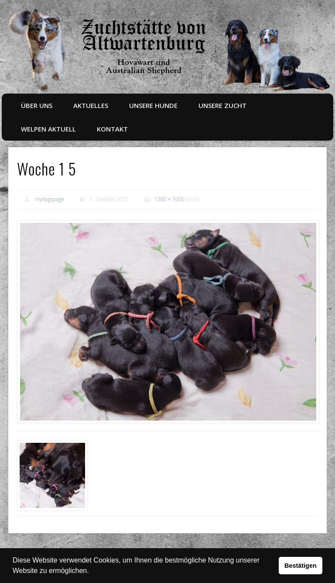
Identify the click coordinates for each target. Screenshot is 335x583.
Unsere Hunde (153, 105)
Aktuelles (90, 105)
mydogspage (49, 199)
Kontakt (112, 129)
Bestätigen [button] (300, 565)
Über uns (36, 105)
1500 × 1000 (169, 199)
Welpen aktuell (48, 129)
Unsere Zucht (222, 105)
